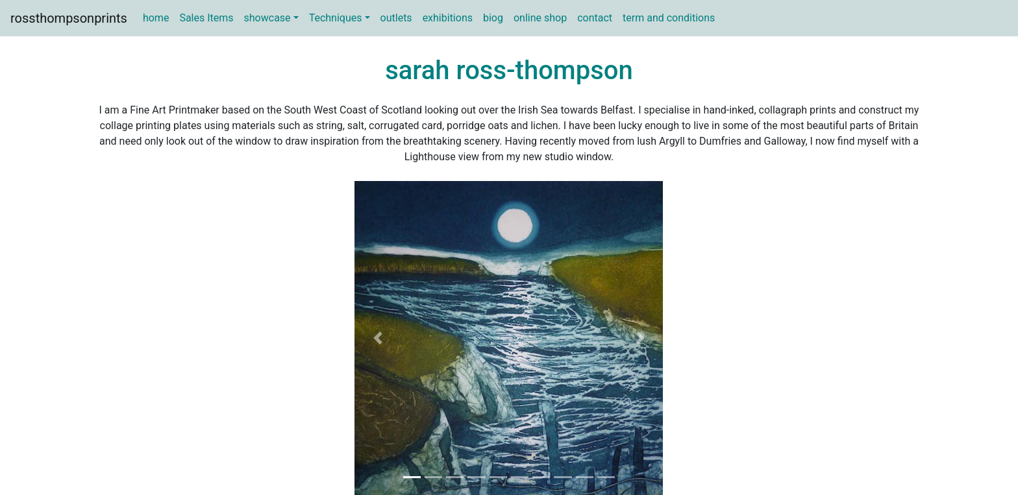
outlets (396, 18)
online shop (540, 18)
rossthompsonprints (68, 18)
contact (594, 18)
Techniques (335, 18)
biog (493, 18)
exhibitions (448, 18)
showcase (267, 18)
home (156, 18)
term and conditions (669, 18)
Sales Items (206, 18)
